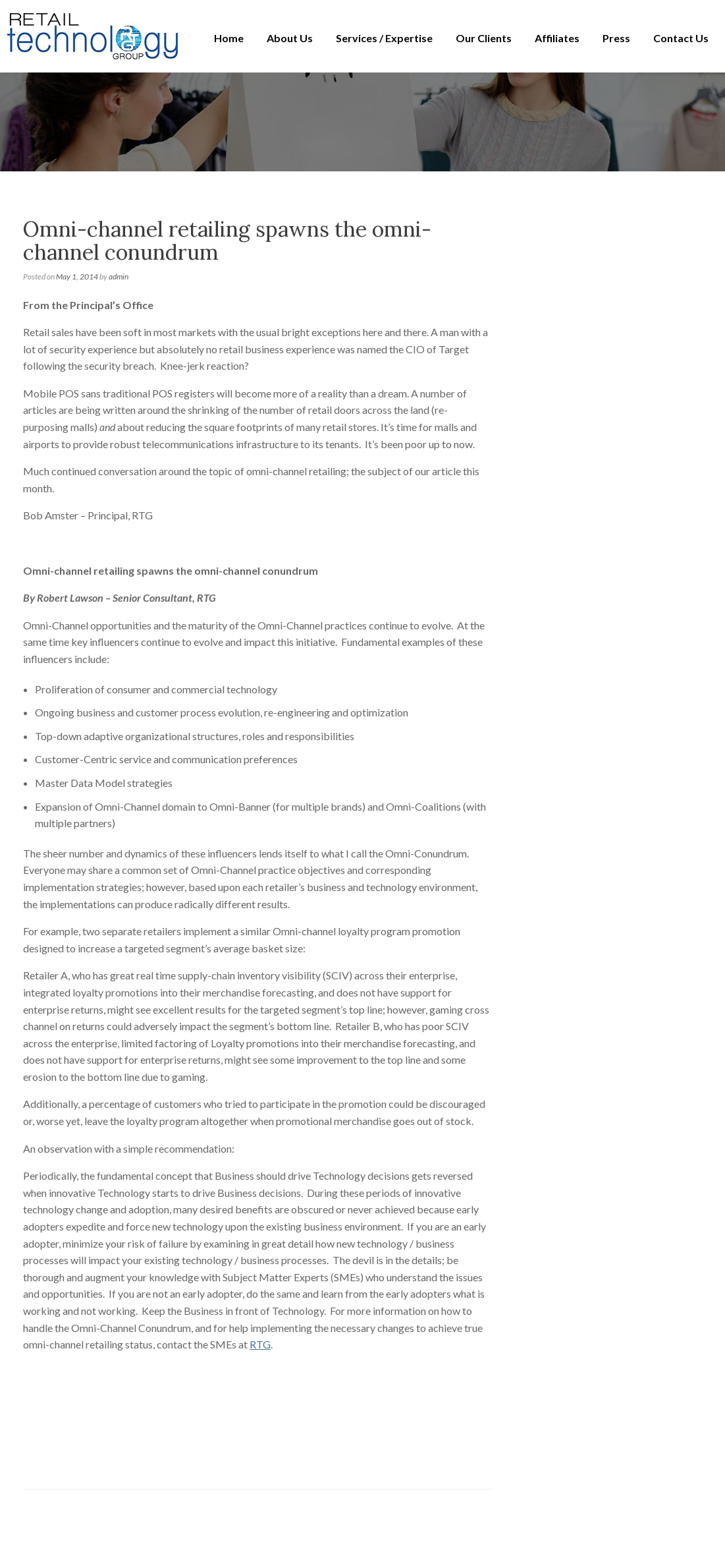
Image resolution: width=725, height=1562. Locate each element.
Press (616, 38)
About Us (290, 38)
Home (229, 38)
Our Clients (484, 38)
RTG (260, 1344)
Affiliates (557, 38)
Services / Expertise (384, 38)
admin (118, 276)
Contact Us (681, 38)
